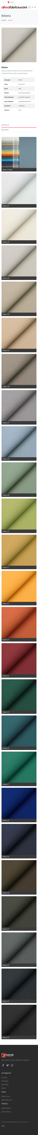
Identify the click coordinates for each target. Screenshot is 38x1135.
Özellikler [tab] (5, 130)
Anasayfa (4, 20)
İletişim (4, 1088)
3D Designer (5, 1081)
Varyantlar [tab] (5, 125)
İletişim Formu (6, 1096)
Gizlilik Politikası (6, 1108)
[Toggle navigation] (29, 7)
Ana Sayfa (4, 1077)
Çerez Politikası (6, 1112)
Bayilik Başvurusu (7, 1100)
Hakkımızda (5, 1084)
